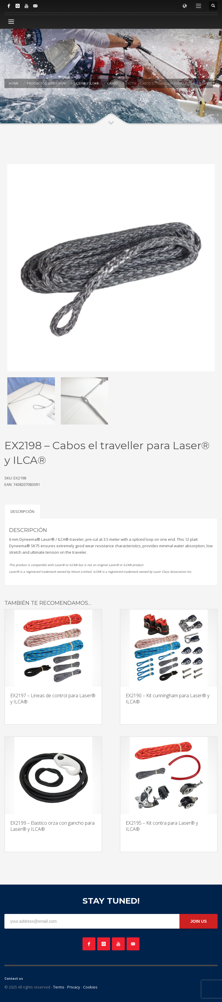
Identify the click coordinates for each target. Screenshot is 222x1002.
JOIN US (198, 921)
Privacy (73, 987)
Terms (58, 987)
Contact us (13, 978)
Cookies (90, 987)
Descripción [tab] (22, 511)
